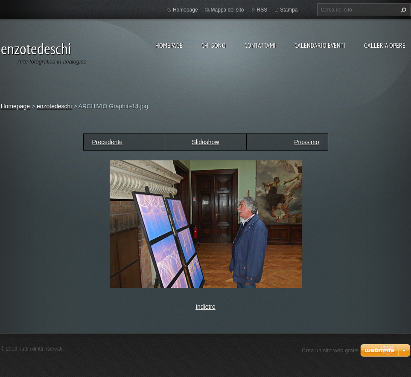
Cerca (402, 9)
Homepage (169, 45)
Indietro (205, 306)
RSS (262, 10)
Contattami (260, 45)
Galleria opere (384, 45)
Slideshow (205, 142)
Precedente (107, 142)
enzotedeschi (54, 106)
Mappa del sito (227, 10)
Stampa (288, 10)
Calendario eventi (319, 45)
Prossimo (306, 142)
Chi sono (213, 45)
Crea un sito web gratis (330, 350)
